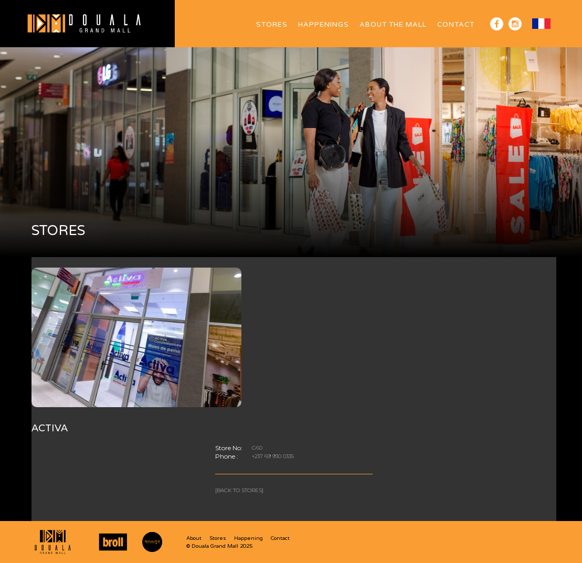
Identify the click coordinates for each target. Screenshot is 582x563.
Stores (272, 24)
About (194, 538)
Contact (455, 24)
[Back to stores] (239, 490)
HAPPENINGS (323, 24)
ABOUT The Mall (393, 24)
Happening (248, 538)
